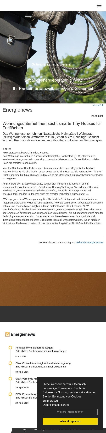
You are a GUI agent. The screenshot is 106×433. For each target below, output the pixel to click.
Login (24, 430)
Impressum (53, 400)
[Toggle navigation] (99, 5)
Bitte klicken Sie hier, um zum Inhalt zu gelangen (41, 351)
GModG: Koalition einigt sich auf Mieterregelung (43, 363)
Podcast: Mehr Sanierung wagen (34, 347)
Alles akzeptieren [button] (70, 421)
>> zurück (98, 105)
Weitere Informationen (70, 411)
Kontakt (33, 430)
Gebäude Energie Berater (89, 242)
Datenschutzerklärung (56, 404)
